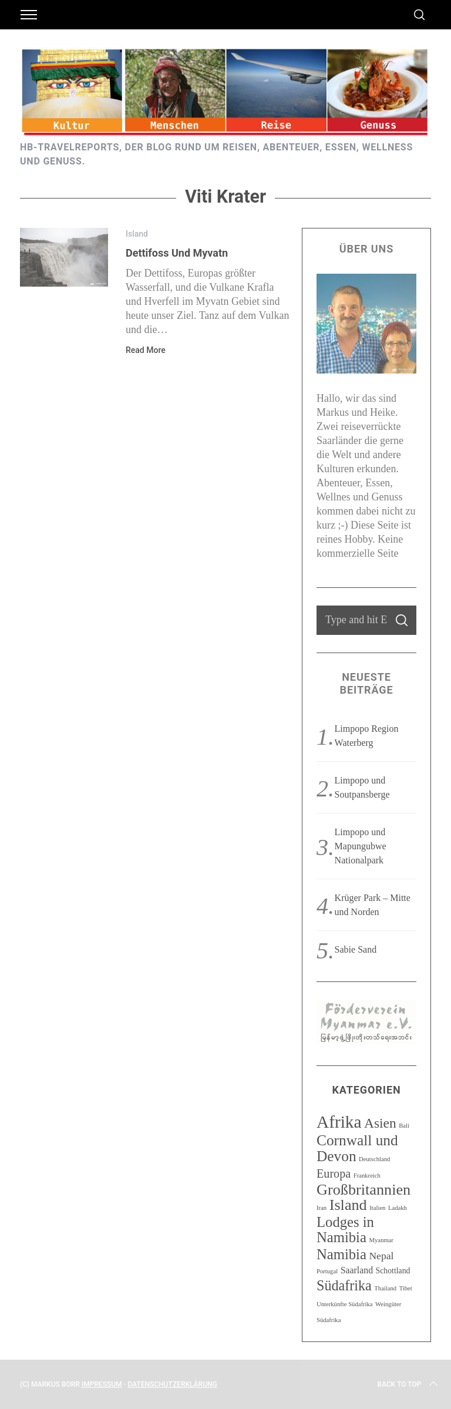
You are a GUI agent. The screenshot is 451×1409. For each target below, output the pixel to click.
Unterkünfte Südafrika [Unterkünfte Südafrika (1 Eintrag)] (345, 1304)
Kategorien (366, 1090)
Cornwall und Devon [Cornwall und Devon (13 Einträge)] (357, 1148)
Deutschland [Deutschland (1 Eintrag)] (374, 1159)
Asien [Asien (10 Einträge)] (380, 1123)
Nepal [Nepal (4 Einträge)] (381, 1256)
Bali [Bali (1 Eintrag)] (404, 1125)
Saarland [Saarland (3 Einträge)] (357, 1270)
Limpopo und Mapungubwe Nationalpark (360, 846)
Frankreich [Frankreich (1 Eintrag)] (367, 1175)
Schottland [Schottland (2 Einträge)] (393, 1270)
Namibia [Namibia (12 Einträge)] (341, 1254)
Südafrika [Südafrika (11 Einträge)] (344, 1285)
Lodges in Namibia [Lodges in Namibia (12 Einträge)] (345, 1229)
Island (137, 233)
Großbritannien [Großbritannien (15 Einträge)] (363, 1189)
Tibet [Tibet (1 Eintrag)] (405, 1288)
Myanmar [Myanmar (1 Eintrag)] (381, 1240)
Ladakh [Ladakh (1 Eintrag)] (397, 1208)
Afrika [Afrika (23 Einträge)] (339, 1121)
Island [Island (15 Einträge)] (348, 1204)
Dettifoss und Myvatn (177, 253)
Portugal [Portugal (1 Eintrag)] (327, 1271)
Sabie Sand (356, 949)
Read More (146, 350)
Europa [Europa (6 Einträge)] (334, 1173)
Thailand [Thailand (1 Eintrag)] (385, 1288)
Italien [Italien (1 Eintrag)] (377, 1208)
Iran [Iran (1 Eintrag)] (322, 1208)
